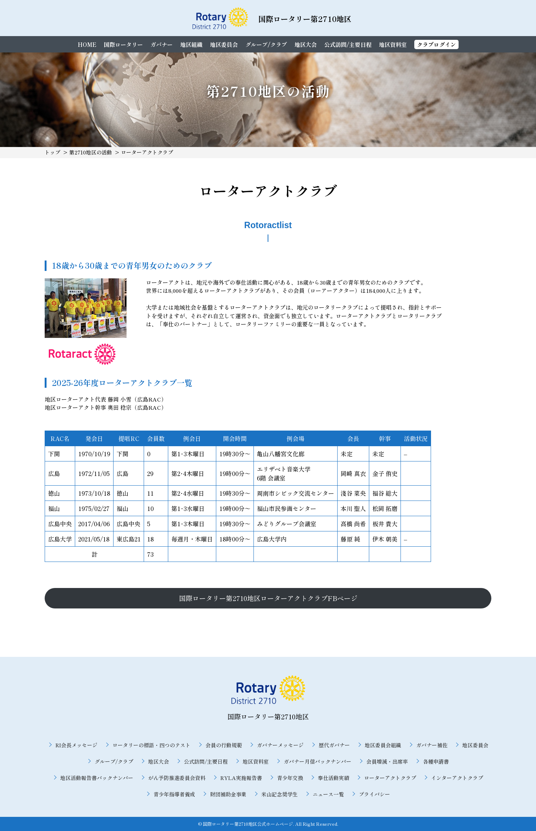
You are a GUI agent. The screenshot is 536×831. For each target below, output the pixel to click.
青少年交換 (290, 778)
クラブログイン (436, 44)
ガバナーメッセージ (280, 745)
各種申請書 (436, 761)
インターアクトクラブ (457, 778)
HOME (87, 44)
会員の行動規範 (223, 745)
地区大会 (305, 44)
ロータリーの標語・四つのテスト (151, 745)
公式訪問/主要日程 (347, 44)
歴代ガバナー (334, 745)
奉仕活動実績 (333, 778)
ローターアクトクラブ (390, 778)
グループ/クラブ (266, 44)
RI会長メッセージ (76, 745)
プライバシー (374, 794)
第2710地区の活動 (90, 152)
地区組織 (191, 44)
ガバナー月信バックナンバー (317, 761)
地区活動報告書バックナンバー (96, 778)
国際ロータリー (123, 44)
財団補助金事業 (228, 794)
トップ (52, 152)
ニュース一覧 (328, 794)
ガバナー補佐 (431, 745)
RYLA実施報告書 (241, 778)
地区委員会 (224, 44)
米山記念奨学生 (279, 794)
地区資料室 (393, 44)
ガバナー (161, 44)
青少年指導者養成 (174, 794)
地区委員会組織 (383, 745)
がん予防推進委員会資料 (176, 778)
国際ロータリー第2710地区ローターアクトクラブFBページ (268, 598)
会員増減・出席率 (387, 761)
